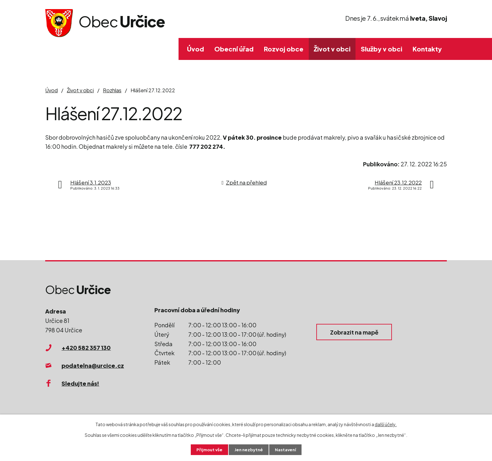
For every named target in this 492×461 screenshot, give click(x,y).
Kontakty (427, 49)
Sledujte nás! (80, 383)
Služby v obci (381, 49)
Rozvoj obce (283, 49)
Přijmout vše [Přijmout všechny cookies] (208, 449)
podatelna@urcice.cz (93, 365)
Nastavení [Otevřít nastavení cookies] (286, 449)
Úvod (195, 49)
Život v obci (332, 49)
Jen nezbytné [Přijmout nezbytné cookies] (248, 449)
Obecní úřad (234, 49)
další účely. (386, 423)
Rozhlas (112, 90)
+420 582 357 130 (86, 347)
